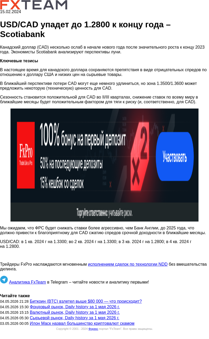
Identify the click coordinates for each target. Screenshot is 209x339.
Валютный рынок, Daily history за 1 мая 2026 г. (75, 312)
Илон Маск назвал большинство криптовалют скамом (82, 323)
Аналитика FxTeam (27, 282)
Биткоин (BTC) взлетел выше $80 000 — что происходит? (86, 301)
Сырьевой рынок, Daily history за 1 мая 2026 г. (74, 318)
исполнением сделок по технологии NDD (128, 264)
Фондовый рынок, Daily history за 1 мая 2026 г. (75, 307)
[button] (104, 165)
